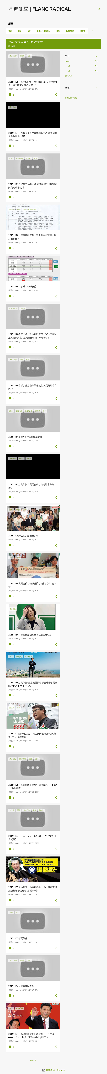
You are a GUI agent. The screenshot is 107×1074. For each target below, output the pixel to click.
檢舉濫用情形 (71, 98)
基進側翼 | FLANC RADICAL (39, 9)
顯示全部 (11, 46)
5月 (69, 71)
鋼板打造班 (70, 31)
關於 (19, 31)
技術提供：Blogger (53, 1070)
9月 (69, 66)
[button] (56, 95)
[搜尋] (99, 9)
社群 (58, 31)
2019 (67, 61)
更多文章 (33, 1060)
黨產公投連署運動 (43, 31)
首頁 (10, 31)
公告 (29, 31)
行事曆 (82, 31)
